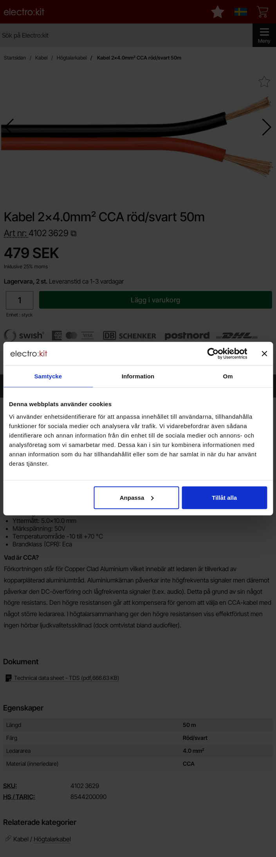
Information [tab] (138, 376)
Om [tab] (228, 376)
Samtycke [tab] (48, 376)
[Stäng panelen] (264, 353)
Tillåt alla (224, 497)
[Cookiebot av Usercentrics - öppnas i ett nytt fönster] (213, 354)
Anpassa (137, 497)
